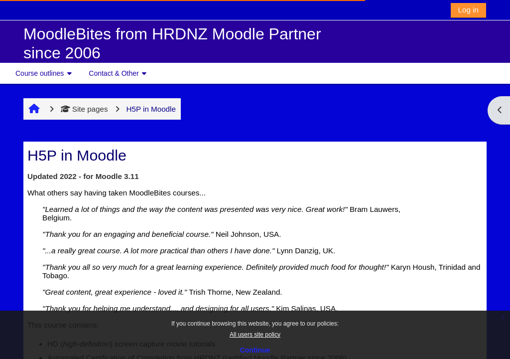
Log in (468, 9)
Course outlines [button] (39, 73)
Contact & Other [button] (113, 73)
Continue (255, 350)
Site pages (84, 109)
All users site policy (255, 334)
